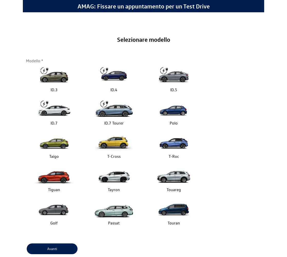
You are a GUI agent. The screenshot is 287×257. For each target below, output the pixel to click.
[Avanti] (52, 248)
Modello (33, 60)
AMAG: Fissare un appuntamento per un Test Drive (144, 6)
